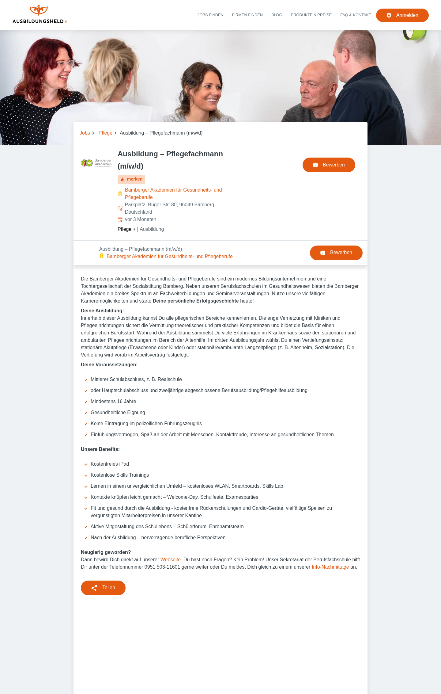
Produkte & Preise (311, 15)
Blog (276, 15)
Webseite (170, 534)
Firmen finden (247, 15)
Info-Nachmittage (330, 542)
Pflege (105, 132)
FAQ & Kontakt (355, 15)
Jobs (85, 132)
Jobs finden (211, 15)
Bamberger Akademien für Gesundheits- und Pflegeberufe (173, 193)
